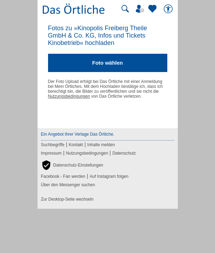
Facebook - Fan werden (63, 176)
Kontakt (76, 144)
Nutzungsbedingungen (69, 96)
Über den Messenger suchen (68, 184)
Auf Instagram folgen (108, 176)
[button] (72, 165)
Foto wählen (107, 63)
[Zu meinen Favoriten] (153, 9)
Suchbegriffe (53, 144)
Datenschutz (124, 153)
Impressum (51, 153)
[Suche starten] (125, 9)
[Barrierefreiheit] (169, 9)
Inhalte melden (101, 144)
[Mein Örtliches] (141, 9)
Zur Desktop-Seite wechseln (67, 199)
